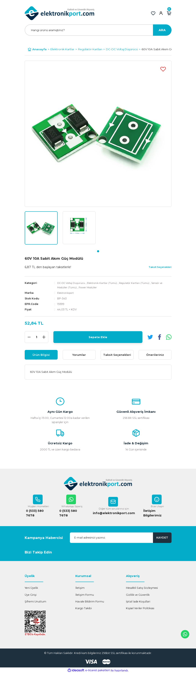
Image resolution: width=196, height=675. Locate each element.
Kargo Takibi (83, 609)
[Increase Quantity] (44, 337)
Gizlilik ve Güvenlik (138, 596)
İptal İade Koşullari (138, 603)
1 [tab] (98, 251)
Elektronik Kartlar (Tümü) (105, 283)
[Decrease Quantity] (29, 337)
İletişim (80, 589)
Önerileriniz (155, 354)
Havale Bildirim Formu (89, 603)
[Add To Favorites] (163, 69)
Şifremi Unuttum (35, 603)
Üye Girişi (30, 596)
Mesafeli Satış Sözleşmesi (142, 589)
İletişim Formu (84, 596)
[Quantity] (36, 337)
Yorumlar (79, 354)
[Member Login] (161, 13)
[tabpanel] (41, 228)
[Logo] (60, 13)
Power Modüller (90, 287)
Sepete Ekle (98, 337)
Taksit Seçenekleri (117, 354)
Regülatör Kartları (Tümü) (140, 283)
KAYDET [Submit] (162, 539)
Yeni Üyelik (31, 589)
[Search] (98, 30)
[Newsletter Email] (121, 539)
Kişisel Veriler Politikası (140, 609)
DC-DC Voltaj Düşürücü (72, 283)
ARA (162, 30)
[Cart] (169, 13)
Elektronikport (66, 292)
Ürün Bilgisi (41, 354)
